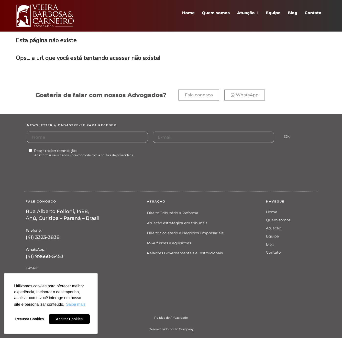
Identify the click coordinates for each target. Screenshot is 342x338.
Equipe (273, 13)
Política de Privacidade (171, 317)
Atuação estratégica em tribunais (177, 223)
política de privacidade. (117, 155)
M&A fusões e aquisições (169, 243)
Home (188, 13)
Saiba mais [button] (75, 304)
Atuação (247, 13)
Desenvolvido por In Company (171, 329)
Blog (292, 13)
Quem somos (216, 13)
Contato (313, 13)
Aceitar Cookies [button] (69, 319)
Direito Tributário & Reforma (172, 213)
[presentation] (64, 179)
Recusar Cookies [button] (29, 319)
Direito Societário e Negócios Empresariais (185, 233)
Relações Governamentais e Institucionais (185, 253)
